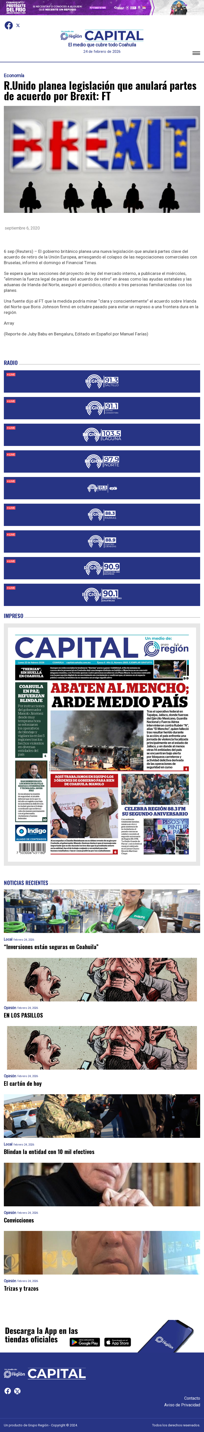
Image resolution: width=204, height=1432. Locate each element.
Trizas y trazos (21, 1288)
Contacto (192, 1398)
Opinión (10, 1008)
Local (8, 939)
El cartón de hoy (23, 1083)
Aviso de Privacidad (182, 1405)
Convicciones (19, 1220)
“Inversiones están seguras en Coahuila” (51, 946)
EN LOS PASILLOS (23, 1015)
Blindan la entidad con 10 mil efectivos (49, 1151)
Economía (14, 75)
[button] (196, 54)
